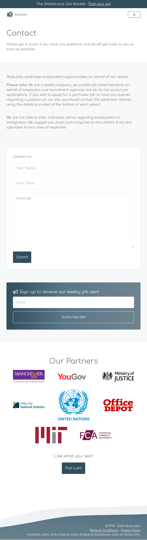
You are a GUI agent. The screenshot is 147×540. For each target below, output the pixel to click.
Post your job (99, 4)
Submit (22, 257)
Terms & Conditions (104, 530)
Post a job (73, 468)
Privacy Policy (131, 530)
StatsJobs (16, 14)
